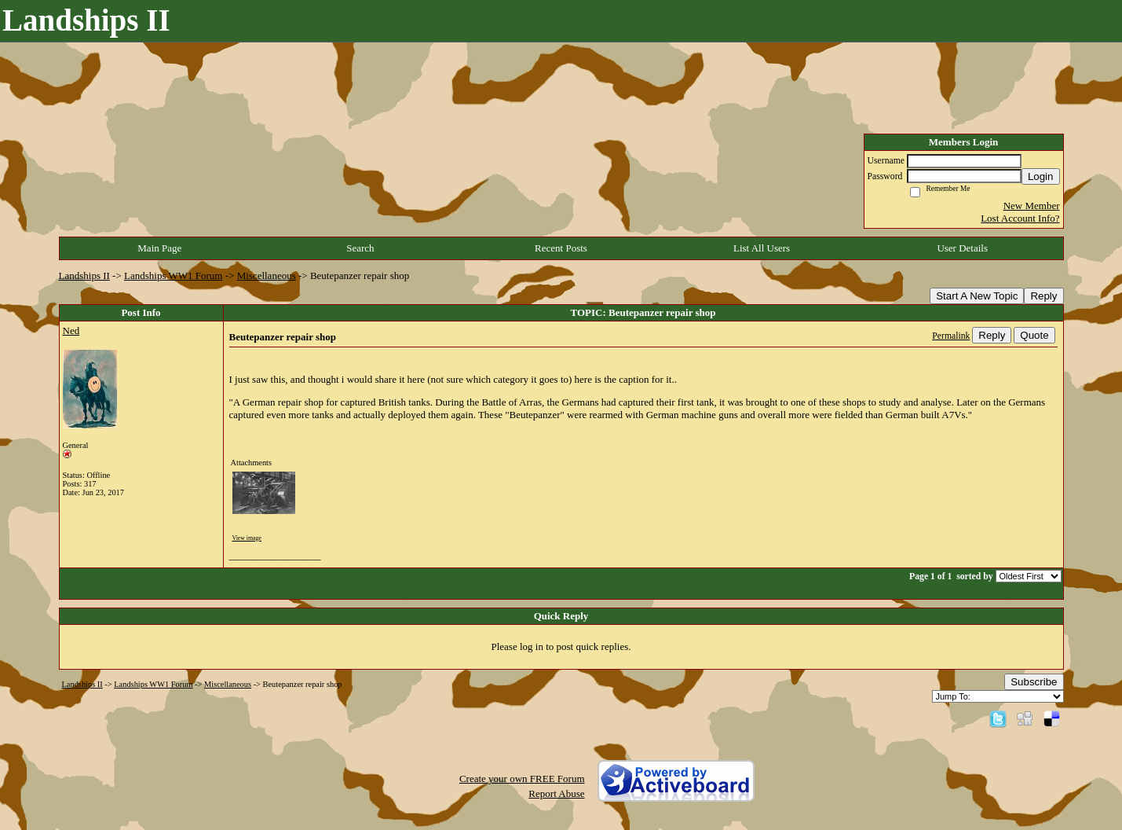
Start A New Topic (977, 296)
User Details (962, 248)
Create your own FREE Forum (522, 778)
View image (246, 538)
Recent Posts (561, 248)
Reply (1043, 296)
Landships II (84, 275)
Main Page (159, 248)
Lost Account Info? (1020, 218)
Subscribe (1034, 682)
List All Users (761, 248)
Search (360, 248)
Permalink (951, 336)
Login (1041, 176)
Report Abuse (556, 793)
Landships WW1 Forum (173, 275)
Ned (71, 330)
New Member (1031, 205)
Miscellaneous (266, 275)
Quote (1034, 335)
